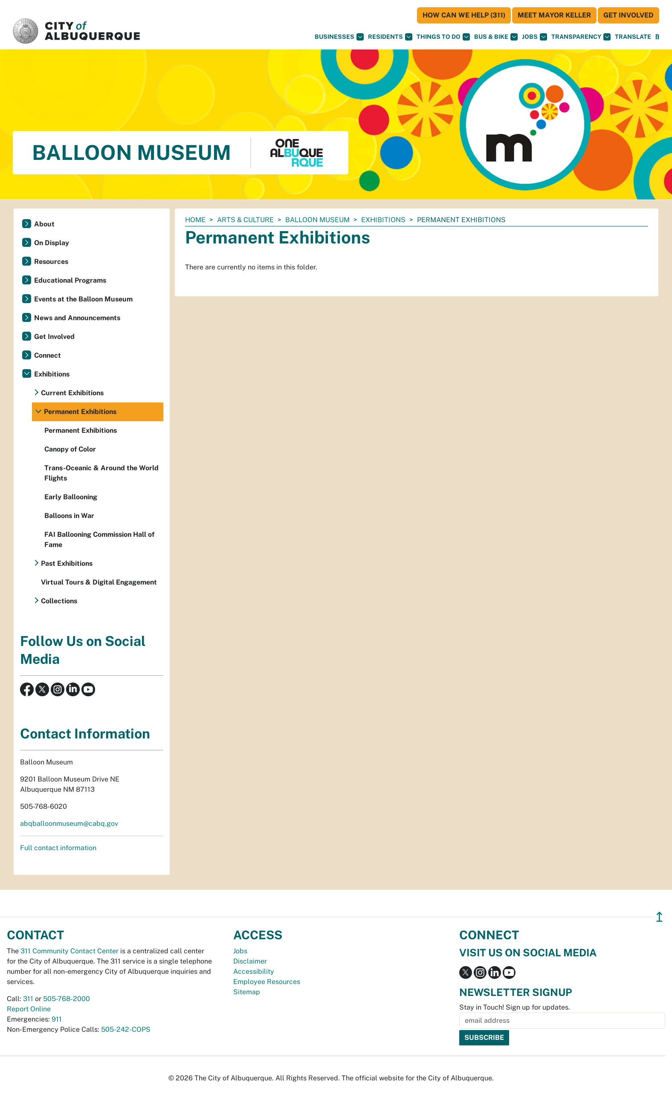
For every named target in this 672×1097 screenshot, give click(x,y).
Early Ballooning (70, 497)
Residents (390, 37)
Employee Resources (266, 982)
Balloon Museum (317, 220)
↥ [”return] (659, 917)
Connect (47, 355)
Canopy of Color (70, 449)
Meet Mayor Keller (554, 15)
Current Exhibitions (72, 393)
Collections (59, 601)
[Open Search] (657, 37)
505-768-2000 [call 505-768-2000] (66, 999)
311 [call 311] (28, 999)
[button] (633, 37)
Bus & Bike (496, 37)
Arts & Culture (245, 220)
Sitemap (246, 992)
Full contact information (58, 848)
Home (195, 220)
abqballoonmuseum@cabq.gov (69, 823)
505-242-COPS (126, 1029)
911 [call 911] (57, 1019)
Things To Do (443, 37)
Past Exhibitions (67, 563)
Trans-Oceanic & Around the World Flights (101, 473)
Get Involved (628, 15)
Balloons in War (69, 516)
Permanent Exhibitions (80, 412)
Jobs (534, 37)
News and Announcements (77, 318)
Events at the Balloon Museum (83, 299)
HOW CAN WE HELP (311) (464, 15)
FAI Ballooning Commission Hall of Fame (99, 539)
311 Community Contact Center (69, 951)
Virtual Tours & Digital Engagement (99, 582)
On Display (51, 243)
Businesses (339, 37)
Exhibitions (383, 220)
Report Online (29, 1009)
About (44, 224)
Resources (51, 262)
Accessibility (253, 971)
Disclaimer (250, 961)
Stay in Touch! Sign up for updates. (514, 1007)
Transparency (581, 37)
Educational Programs (70, 280)
